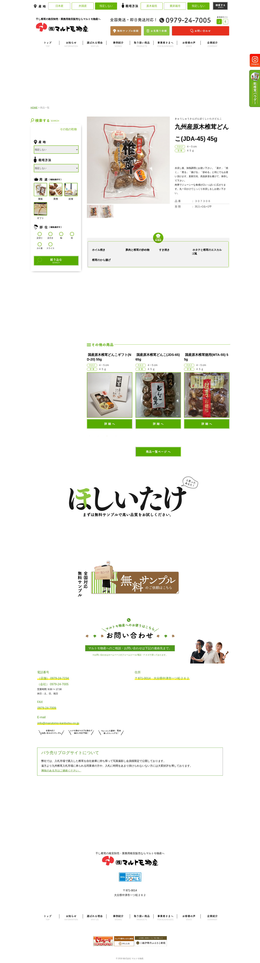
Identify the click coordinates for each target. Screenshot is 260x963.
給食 (71, 189)
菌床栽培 (175, 5)
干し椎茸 (43, 129)
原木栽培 (151, 5)
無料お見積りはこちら (81, 739)
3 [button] (107, 436)
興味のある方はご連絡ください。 (61, 770)
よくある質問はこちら (130, 792)
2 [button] (98, 436)
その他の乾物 (68, 129)
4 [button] (115, 436)
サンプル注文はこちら (51, 739)
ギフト (40, 208)
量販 (40, 189)
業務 (55, 189)
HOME (34, 107)
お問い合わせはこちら (111, 739)
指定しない (106, 5)
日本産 (59, 5)
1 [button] (89, 436)
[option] (109, 390)
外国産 (83, 5)
